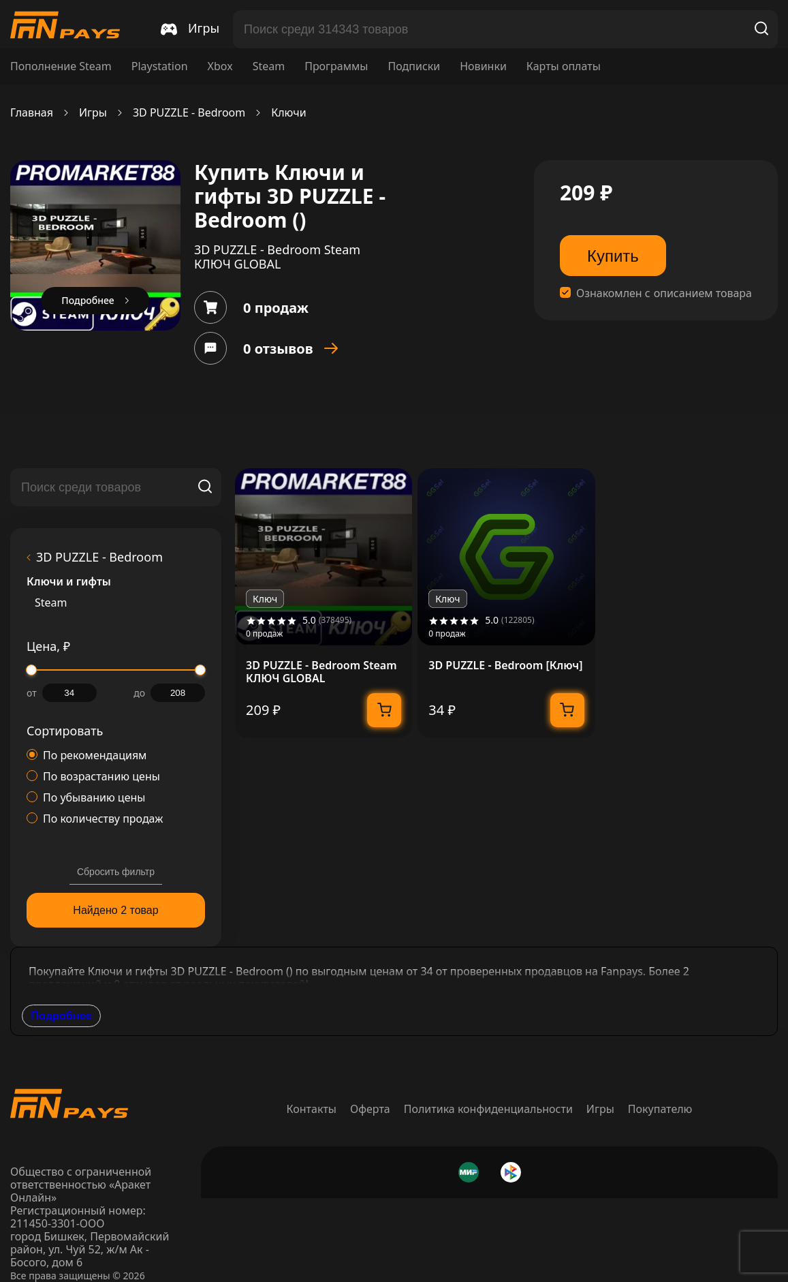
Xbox (220, 66)
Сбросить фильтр (116, 871)
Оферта (370, 1108)
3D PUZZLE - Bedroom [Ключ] (505, 665)
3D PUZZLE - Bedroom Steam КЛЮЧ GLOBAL (321, 672)
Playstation (159, 66)
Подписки (414, 66)
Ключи (288, 112)
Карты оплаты (563, 66)
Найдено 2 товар (115, 910)
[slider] (31, 670)
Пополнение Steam (61, 66)
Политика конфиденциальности (488, 1108)
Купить (613, 256)
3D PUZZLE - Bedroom (189, 112)
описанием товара (703, 293)
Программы (336, 66)
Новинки (483, 66)
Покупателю (660, 1108)
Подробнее (61, 1015)
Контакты (311, 1108)
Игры (93, 112)
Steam (269, 66)
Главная (31, 112)
